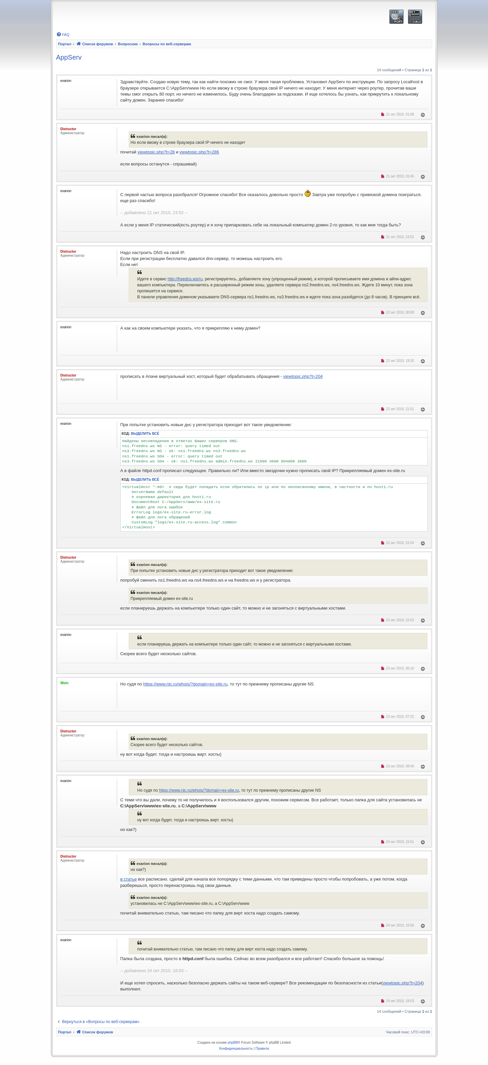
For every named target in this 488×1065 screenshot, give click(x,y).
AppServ (69, 57)
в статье (128, 879)
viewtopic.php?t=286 (199, 151)
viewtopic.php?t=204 (303, 376)
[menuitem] (63, 35)
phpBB (233, 1042)
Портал (65, 44)
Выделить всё (145, 433)
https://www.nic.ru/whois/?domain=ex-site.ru (185, 683)
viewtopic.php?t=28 (156, 151)
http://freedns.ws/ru (185, 279)
